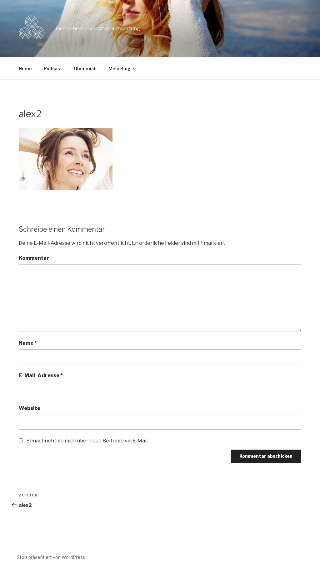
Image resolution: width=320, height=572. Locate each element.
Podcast (53, 68)
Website (29, 408)
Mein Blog (122, 68)
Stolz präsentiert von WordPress (51, 557)
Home (25, 68)
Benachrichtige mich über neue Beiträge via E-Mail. (87, 441)
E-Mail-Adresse (41, 375)
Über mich (85, 68)
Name (28, 343)
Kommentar (34, 258)
